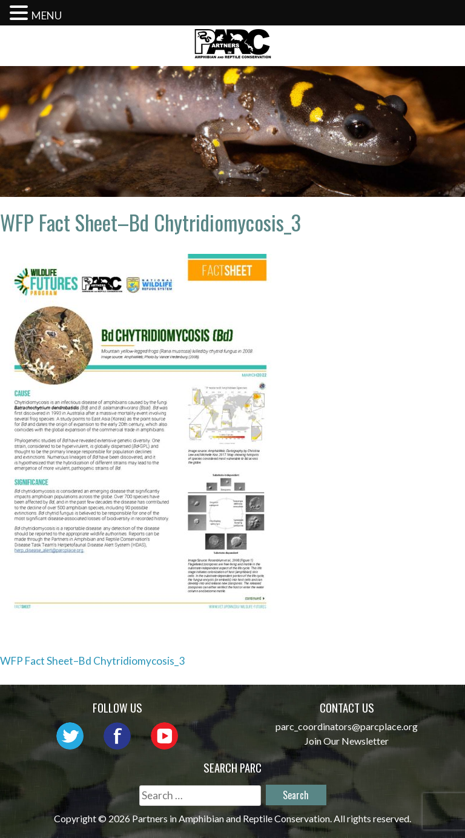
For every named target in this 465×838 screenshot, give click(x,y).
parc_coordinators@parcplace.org (346, 726)
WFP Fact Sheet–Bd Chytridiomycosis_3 (92, 660)
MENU (46, 15)
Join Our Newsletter (347, 741)
